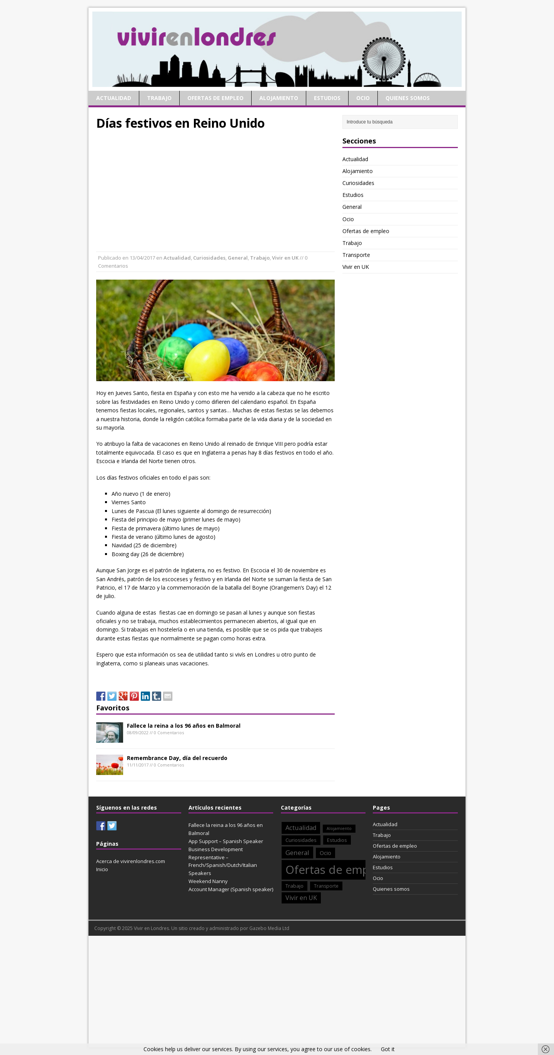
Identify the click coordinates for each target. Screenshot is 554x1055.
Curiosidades (209, 257)
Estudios (327, 98)
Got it (388, 1049)
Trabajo (159, 98)
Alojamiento (278, 98)
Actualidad (113, 98)
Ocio (363, 98)
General (238, 257)
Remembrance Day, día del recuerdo (177, 758)
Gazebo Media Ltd (269, 928)
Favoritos (112, 707)
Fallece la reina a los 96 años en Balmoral (183, 725)
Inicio (102, 869)
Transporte (356, 254)
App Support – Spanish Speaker (226, 841)
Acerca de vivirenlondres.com (130, 861)
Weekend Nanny (208, 881)
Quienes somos (407, 98)
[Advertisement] (215, 190)
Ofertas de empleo (215, 98)
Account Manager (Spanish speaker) (231, 889)
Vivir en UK (285, 257)
